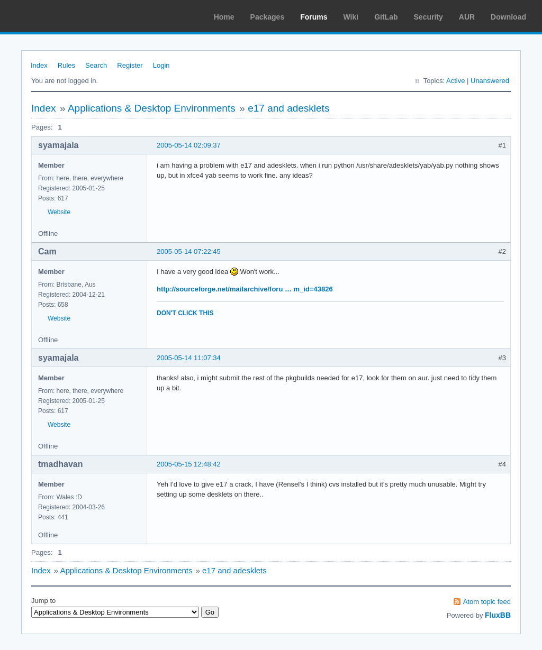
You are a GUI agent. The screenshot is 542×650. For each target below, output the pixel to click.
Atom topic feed (487, 602)
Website (59, 212)
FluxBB (498, 615)
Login (161, 65)
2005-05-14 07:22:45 (189, 251)
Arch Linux (58, 15)
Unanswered (490, 81)
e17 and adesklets (288, 108)
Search (96, 65)
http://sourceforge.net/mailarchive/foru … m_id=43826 (245, 289)
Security (428, 17)
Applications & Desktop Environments (152, 108)
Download (508, 17)
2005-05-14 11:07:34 (189, 358)
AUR (467, 17)
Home (224, 17)
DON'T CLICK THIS (185, 313)
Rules (66, 65)
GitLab (386, 17)
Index (39, 65)
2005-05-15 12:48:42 (189, 464)
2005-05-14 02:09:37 (189, 145)
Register (129, 65)
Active (455, 81)
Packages (267, 17)
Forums (313, 17)
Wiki (351, 17)
